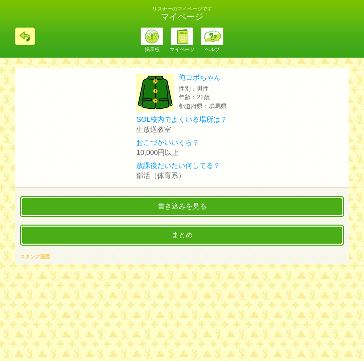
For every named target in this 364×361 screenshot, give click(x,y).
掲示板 (152, 49)
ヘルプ (212, 49)
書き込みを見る (182, 206)
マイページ (182, 49)
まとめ (182, 235)
